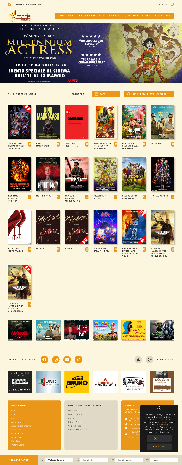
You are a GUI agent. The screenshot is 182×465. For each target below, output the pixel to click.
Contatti (71, 418)
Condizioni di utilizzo (77, 429)
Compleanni (131, 16)
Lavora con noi (75, 414)
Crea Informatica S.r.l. (135, 409)
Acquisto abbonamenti (21, 426)
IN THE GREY (157, 143)
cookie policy (161, 424)
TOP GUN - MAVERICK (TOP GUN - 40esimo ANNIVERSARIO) (159, 252)
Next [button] (175, 53)
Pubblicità (15, 441)
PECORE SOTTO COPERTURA (130, 197)
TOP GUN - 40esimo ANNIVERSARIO (72, 198)
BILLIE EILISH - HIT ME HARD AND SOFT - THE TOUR (130, 252)
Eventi (71, 16)
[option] (91, 53)
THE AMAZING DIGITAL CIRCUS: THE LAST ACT (16, 146)
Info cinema (114, 16)
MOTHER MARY (43, 196)
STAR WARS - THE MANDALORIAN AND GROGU (102, 146)
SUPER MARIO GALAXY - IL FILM (102, 249)
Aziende (146, 16)
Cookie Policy (74, 426)
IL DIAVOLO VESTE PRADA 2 (16, 249)
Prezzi (14, 418)
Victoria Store (162, 16)
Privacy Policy (74, 422)
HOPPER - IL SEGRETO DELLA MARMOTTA (130, 146)
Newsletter (73, 410)
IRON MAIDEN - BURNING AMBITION (15, 198)
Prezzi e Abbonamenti (91, 16)
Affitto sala (16, 437)
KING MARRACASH (42, 144)
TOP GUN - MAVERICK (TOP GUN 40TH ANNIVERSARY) (15, 307)
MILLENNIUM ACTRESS (100, 197)
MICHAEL (40, 248)
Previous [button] (6, 53)
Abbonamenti (17, 422)
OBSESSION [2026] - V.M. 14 (73, 144)
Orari (61, 16)
